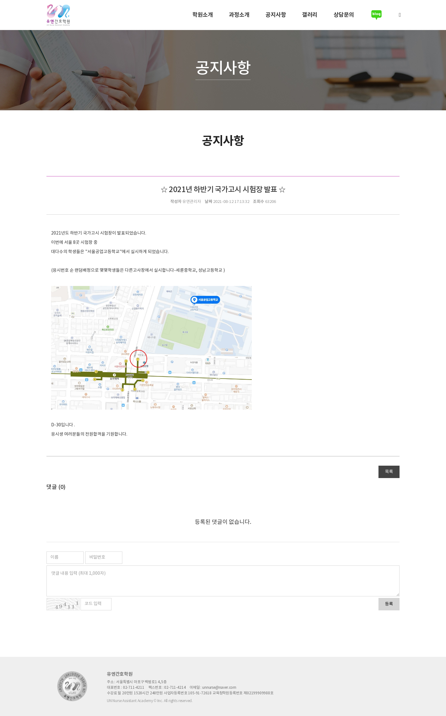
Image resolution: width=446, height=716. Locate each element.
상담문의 (344, 14)
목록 (389, 471)
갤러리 (309, 14)
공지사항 (275, 14)
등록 (389, 604)
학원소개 (202, 14)
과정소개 (239, 14)
